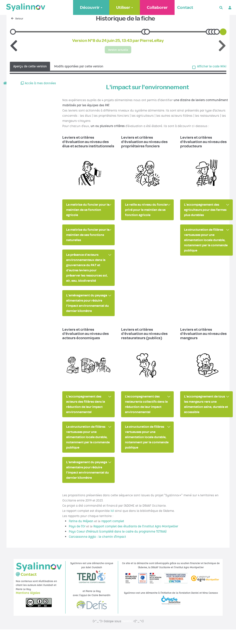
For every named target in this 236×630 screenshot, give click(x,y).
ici (112, 511)
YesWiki (127, 622)
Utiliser (124, 7)
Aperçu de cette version (30, 66)
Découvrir (91, 7)
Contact (185, 7)
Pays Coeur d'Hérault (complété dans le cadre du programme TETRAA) (117, 532)
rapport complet (112, 521)
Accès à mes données (38, 84)
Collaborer (156, 7)
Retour (17, 18)
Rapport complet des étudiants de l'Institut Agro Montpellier (135, 527)
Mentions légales (28, 593)
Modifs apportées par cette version (78, 66)
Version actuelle (118, 50)
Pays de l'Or (77, 527)
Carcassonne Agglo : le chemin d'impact (97, 537)
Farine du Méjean (81, 521)
